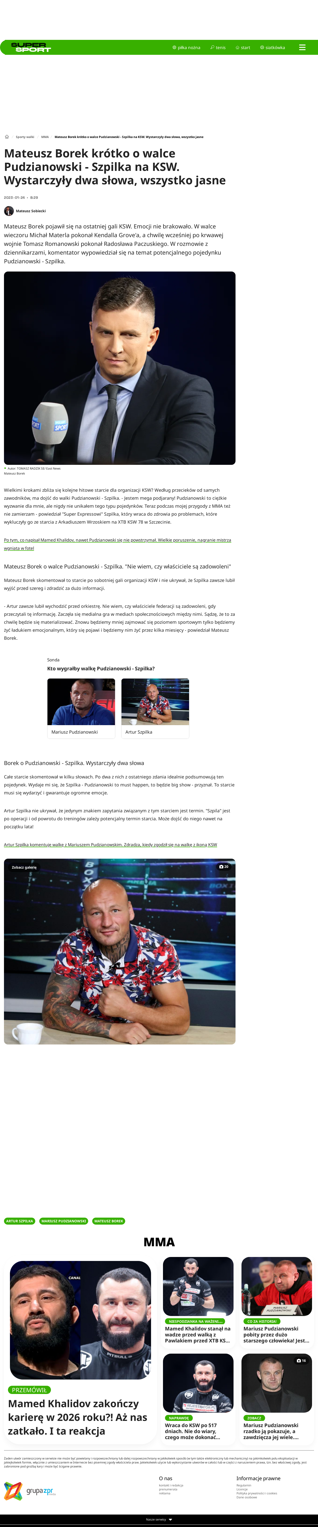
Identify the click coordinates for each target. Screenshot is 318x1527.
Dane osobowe (247, 1497)
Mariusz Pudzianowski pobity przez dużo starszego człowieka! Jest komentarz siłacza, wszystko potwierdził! (274, 1331)
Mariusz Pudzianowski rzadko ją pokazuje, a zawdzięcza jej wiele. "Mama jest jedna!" (274, 1428)
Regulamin (244, 1485)
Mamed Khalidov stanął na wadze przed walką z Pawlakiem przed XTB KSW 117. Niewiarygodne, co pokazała (198, 1331)
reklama (164, 1493)
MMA (45, 137)
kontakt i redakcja (171, 1485)
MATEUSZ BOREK (108, 1221)
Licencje (242, 1489)
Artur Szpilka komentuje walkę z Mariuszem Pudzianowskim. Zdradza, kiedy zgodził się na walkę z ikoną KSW (110, 844)
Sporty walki (25, 137)
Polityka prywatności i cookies (257, 1493)
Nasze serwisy (159, 1520)
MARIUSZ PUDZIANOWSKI (63, 1221)
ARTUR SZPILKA (19, 1221)
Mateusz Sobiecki (31, 210)
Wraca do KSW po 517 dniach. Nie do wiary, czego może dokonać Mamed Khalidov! (196, 1428)
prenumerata (168, 1489)
